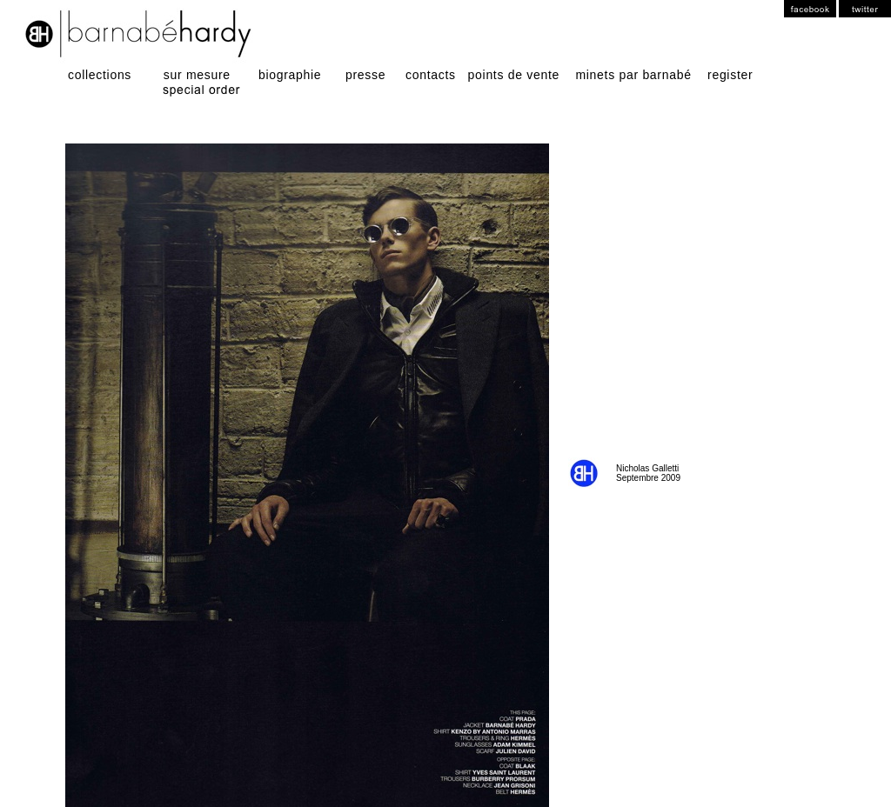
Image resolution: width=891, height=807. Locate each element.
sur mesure (194, 75)
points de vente (511, 75)
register (730, 75)
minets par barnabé (633, 75)
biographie (288, 75)
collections (106, 75)
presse (364, 75)
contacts (429, 75)
